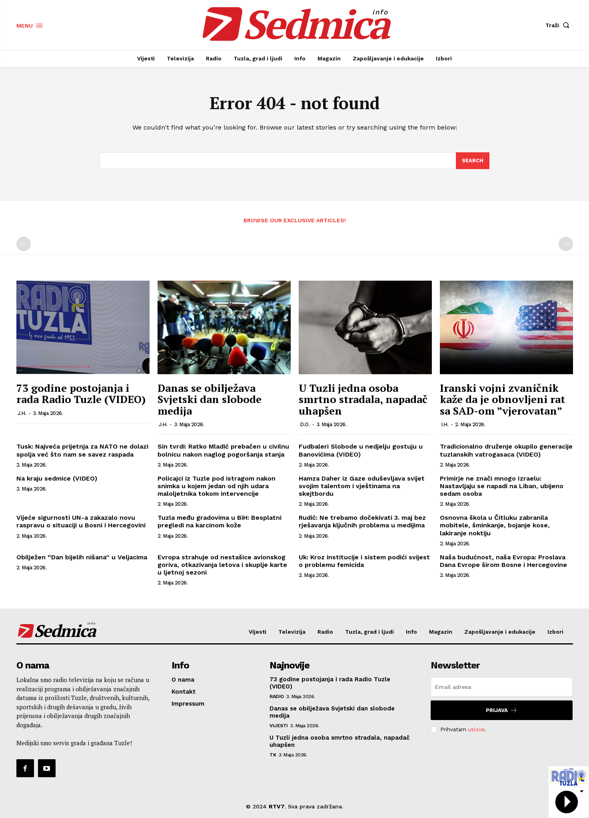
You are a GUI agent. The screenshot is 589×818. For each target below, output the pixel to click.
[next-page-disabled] (566, 244)
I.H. (444, 424)
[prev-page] (23, 244)
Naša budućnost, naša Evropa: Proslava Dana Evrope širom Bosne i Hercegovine (503, 561)
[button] (559, 25)
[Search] (472, 160)
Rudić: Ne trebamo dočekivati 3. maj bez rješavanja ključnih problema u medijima (362, 521)
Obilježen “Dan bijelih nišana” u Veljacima (81, 557)
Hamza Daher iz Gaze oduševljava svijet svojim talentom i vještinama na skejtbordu (362, 486)
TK (273, 755)
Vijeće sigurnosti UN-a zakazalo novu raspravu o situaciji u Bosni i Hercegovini (81, 521)
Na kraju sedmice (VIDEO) (56, 478)
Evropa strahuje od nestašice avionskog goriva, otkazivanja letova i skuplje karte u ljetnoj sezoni (222, 564)
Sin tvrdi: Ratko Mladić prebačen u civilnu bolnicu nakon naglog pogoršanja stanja (223, 450)
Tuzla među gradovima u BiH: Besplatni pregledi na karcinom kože (220, 521)
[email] (502, 686)
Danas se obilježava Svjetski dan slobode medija (210, 399)
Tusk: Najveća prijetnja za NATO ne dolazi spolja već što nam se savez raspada (82, 450)
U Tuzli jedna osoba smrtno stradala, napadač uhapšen (363, 399)
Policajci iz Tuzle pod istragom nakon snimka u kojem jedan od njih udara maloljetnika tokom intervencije (217, 486)
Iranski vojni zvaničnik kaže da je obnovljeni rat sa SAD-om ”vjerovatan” (502, 399)
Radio (277, 696)
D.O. (304, 424)
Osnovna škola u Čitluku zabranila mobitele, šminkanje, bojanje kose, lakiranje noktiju (495, 525)
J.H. (22, 413)
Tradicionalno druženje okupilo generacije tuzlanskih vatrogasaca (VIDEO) (506, 450)
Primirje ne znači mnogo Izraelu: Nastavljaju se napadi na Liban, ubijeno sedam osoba (501, 486)
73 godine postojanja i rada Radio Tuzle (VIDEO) (81, 393)
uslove (476, 729)
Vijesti (279, 725)
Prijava (501, 710)
